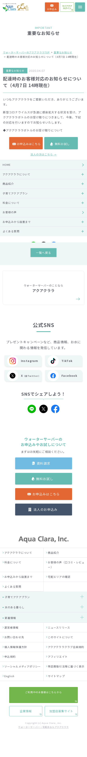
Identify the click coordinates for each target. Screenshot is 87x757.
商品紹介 (53, 560)
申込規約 (10, 664)
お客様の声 (10, 307)
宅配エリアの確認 (59, 584)
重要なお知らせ (63, 52)
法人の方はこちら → (43, 249)
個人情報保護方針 (15, 655)
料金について (12, 570)
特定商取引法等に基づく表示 (66, 674)
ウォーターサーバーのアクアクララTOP (26, 52)
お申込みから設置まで (18, 584)
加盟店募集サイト (61, 405)
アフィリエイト (58, 664)
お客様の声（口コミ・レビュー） (66, 572)
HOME (7, 259)
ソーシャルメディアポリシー (22, 674)
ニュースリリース (59, 635)
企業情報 (26, 405)
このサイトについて (60, 645)
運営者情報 (11, 635)
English (9, 684)
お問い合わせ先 (14, 645)
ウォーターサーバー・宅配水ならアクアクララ (43, 734)
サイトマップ (56, 684)
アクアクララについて (18, 560)
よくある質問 (12, 594)
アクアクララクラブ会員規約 (66, 655)
